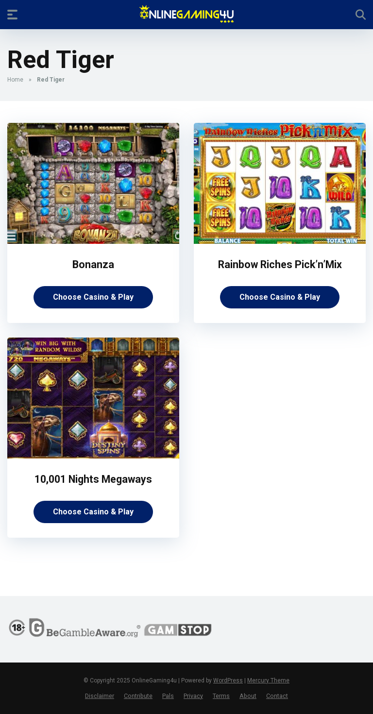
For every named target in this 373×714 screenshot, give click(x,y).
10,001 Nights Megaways (93, 479)
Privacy (193, 695)
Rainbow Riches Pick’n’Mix (280, 264)
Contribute (138, 695)
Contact (277, 695)
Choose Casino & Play (93, 297)
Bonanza (93, 264)
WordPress (228, 680)
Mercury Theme (268, 680)
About (247, 695)
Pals (168, 695)
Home (15, 79)
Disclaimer (99, 695)
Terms (221, 695)
